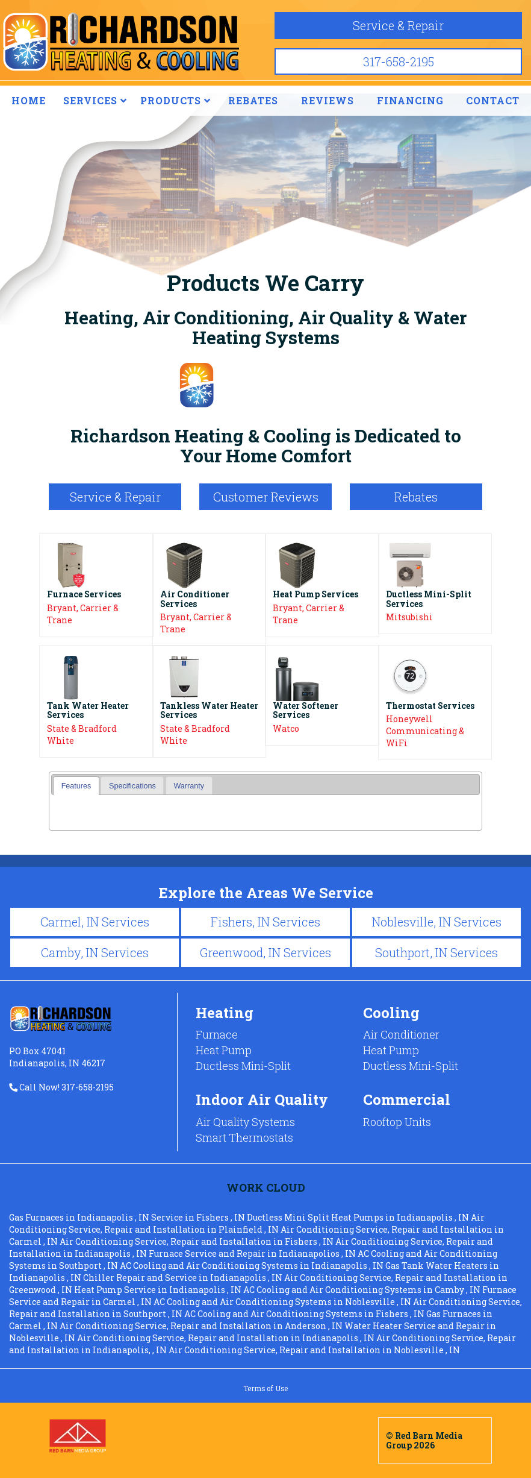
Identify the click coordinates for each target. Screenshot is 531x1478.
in (80, 1217)
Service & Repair (398, 25)
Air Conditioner (401, 1034)
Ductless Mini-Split (243, 1065)
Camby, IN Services (95, 952)
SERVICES (95, 100)
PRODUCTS (175, 100)
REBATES (253, 100)
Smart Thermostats (244, 1137)
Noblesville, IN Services (436, 921)
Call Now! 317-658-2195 (61, 1087)
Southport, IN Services (436, 952)
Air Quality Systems (245, 1122)
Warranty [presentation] (188, 786)
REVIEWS (327, 100)
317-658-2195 (398, 61)
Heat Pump (224, 1050)
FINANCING (410, 100)
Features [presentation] (76, 786)
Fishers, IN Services (265, 921)
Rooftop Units (397, 1122)
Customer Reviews (265, 497)
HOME (28, 100)
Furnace (217, 1034)
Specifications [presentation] (132, 786)
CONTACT (493, 100)
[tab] (76, 785)
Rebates (416, 497)
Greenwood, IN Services (265, 952)
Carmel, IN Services (94, 921)
